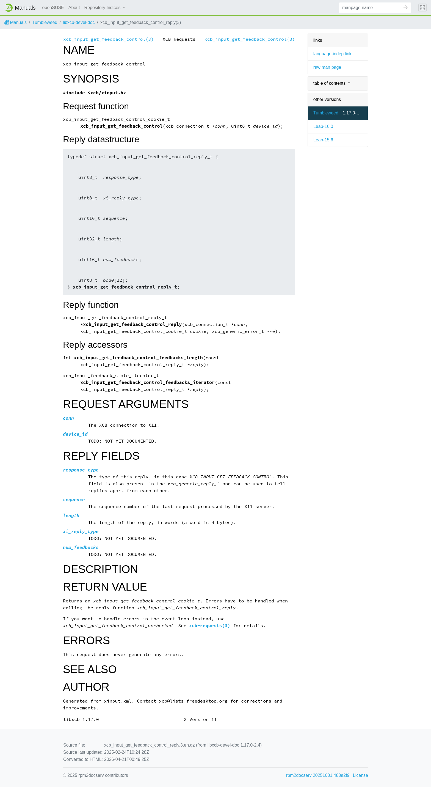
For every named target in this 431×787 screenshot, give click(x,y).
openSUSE (53, 7)
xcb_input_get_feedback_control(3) (108, 39)
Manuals (15, 22)
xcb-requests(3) (209, 626)
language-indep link (332, 53)
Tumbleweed (44, 22)
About (74, 7)
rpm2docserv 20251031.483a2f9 (317, 775)
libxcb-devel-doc (79, 22)
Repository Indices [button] (103, 7)
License (360, 775)
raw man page (327, 67)
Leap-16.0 (323, 126)
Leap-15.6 (323, 140)
